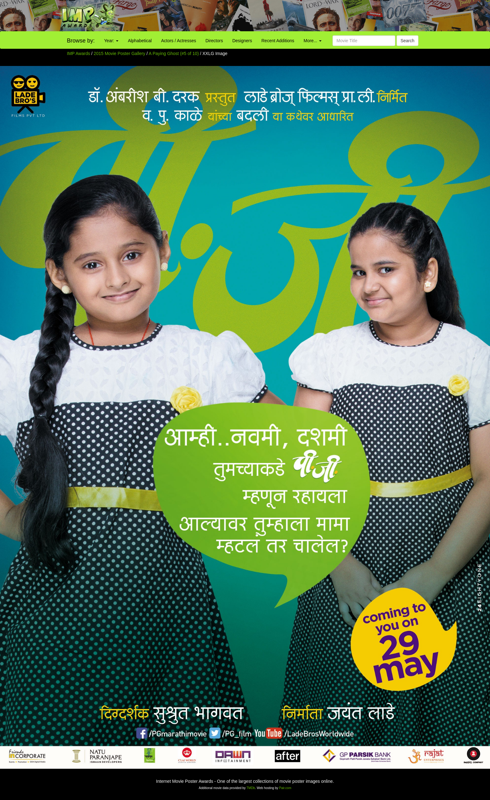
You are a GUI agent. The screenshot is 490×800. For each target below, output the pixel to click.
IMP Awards (78, 53)
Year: (111, 40)
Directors (214, 40)
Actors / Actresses (178, 40)
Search (407, 40)
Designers (242, 40)
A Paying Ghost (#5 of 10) (174, 53)
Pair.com (285, 788)
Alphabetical (140, 40)
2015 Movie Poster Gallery (119, 53)
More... (313, 40)
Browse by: (81, 41)
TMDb (251, 788)
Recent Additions (278, 40)
